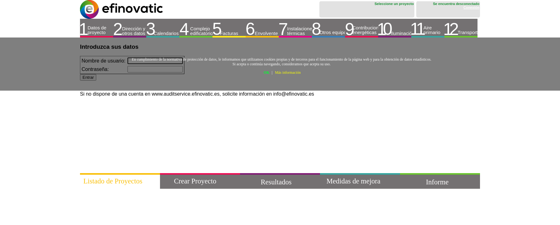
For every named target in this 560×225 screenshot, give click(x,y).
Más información (288, 72)
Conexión (471, 7)
